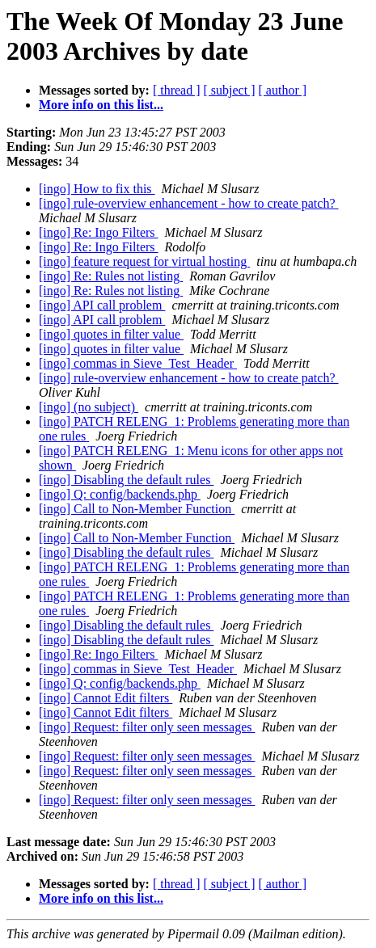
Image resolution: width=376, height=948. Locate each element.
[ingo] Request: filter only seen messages (147, 727)
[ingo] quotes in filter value (111, 334)
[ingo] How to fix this (97, 189)
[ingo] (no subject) (88, 407)
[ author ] (283, 90)
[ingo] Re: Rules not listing (111, 276)
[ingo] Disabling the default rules (126, 480)
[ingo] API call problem (102, 305)
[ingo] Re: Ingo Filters (98, 232)
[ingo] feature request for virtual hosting (144, 261)
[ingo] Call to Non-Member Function (136, 509)
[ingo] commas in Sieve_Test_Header (138, 363)
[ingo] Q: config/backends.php (120, 494)
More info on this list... (101, 105)
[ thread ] (177, 90)
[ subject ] (230, 90)
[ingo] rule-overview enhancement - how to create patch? (189, 203)
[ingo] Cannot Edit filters (105, 698)
